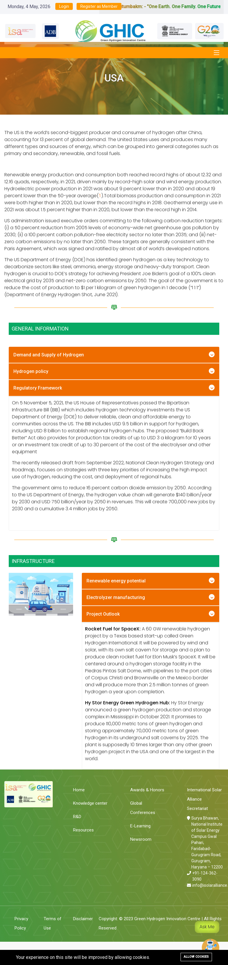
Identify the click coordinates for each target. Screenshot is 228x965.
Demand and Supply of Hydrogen (48, 355)
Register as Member (99, 6)
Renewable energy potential (116, 581)
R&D (77, 816)
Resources (83, 830)
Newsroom (140, 839)
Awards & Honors (147, 789)
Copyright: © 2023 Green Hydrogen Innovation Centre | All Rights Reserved (160, 923)
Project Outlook (103, 614)
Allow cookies (196, 957)
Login (64, 6)
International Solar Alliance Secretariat (204, 799)
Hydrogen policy (30, 371)
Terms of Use (52, 923)
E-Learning (140, 826)
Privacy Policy (21, 923)
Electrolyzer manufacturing (115, 597)
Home (79, 789)
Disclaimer (83, 918)
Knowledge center (90, 803)
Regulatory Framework (37, 388)
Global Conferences (142, 808)
